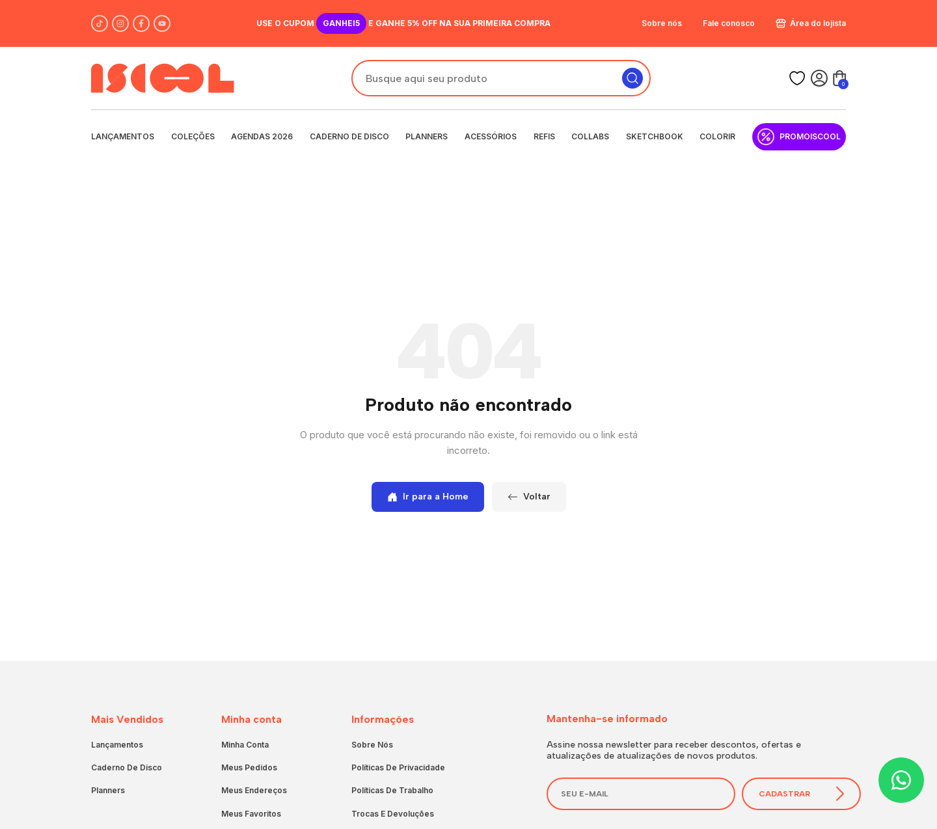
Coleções (193, 136)
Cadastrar (801, 793)
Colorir (717, 136)
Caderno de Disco (349, 136)
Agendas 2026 (262, 136)
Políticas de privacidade (398, 767)
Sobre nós (662, 23)
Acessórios (491, 136)
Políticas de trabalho (392, 790)
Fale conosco (729, 23)
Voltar (529, 496)
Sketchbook (654, 136)
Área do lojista (811, 23)
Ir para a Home (427, 496)
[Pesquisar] (632, 78)
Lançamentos (122, 136)
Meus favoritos (251, 814)
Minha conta (245, 745)
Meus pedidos (249, 767)
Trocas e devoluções (392, 814)
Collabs (590, 136)
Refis (544, 136)
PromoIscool (799, 136)
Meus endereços (254, 790)
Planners (426, 136)
